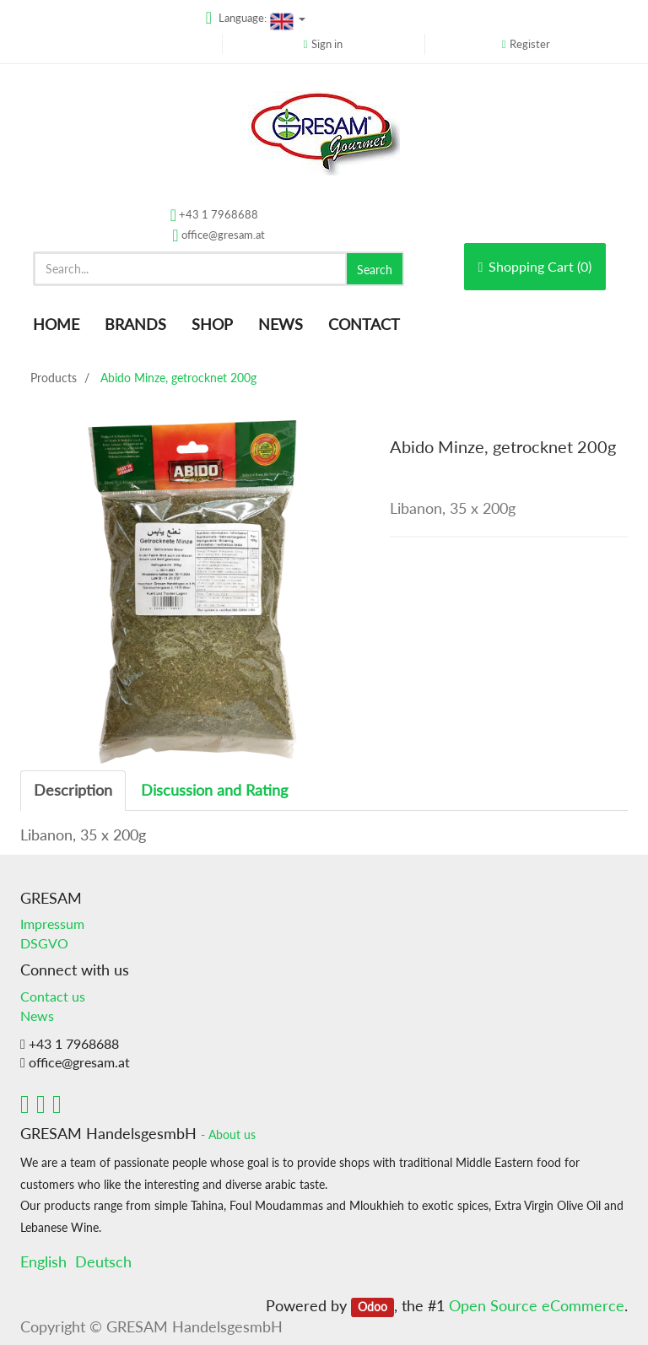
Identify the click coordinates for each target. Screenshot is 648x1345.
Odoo (372, 1307)
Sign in (327, 44)
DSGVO (44, 943)
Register (530, 44)
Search (374, 269)
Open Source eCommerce (536, 1305)
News (37, 1015)
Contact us (52, 996)
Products (53, 377)
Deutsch (103, 1261)
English (43, 1261)
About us (232, 1135)
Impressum (52, 924)
